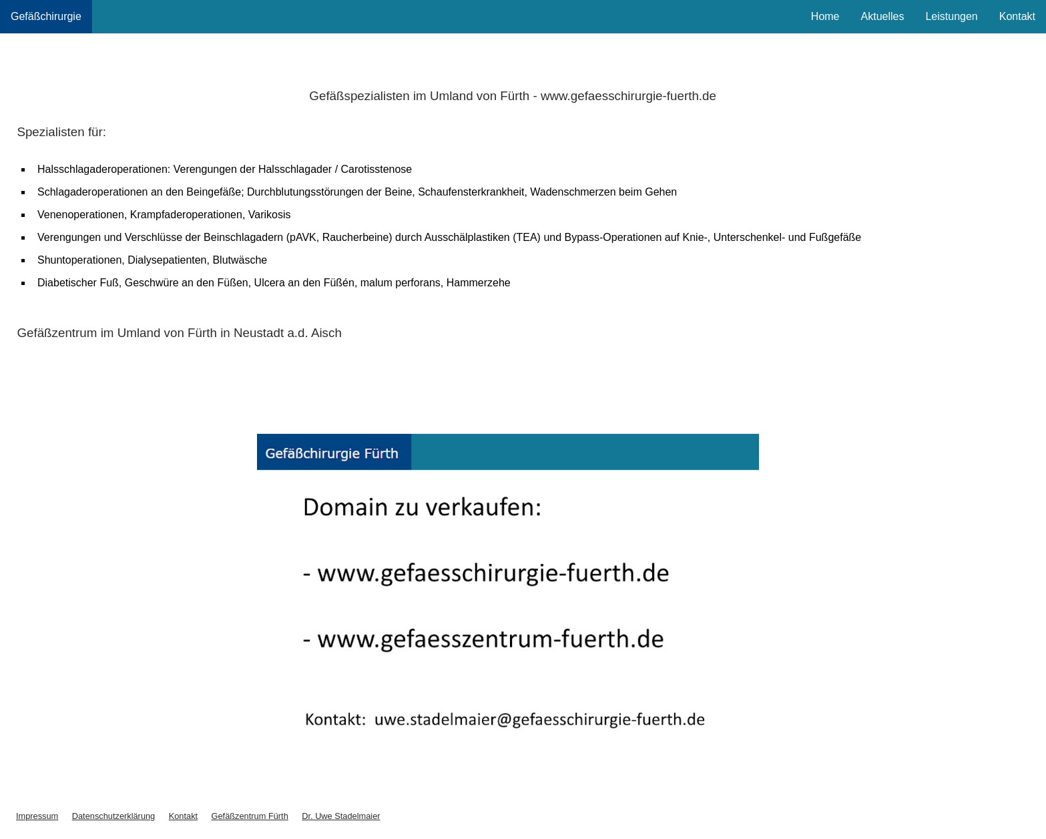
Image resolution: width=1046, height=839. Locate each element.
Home (825, 16)
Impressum (37, 816)
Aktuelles (882, 16)
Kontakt (1017, 16)
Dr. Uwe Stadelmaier (341, 816)
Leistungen (951, 16)
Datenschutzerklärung (113, 816)
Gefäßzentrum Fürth (250, 816)
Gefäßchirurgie (46, 16)
